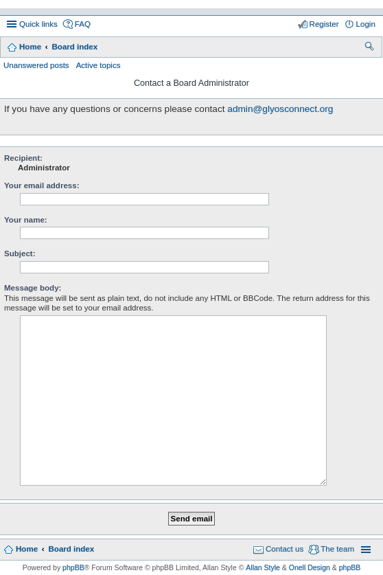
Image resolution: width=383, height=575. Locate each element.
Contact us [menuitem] (284, 549)
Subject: (20, 253)
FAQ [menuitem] (83, 24)
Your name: (25, 220)
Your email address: (42, 185)
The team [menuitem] (337, 549)
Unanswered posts (36, 65)
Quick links (38, 24)
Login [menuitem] (365, 24)
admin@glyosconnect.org (280, 109)
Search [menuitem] (370, 48)
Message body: (32, 288)
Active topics (98, 65)
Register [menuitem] (324, 24)
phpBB (73, 567)
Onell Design (309, 567)
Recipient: (23, 158)
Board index (74, 47)
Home (30, 47)
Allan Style (263, 567)
